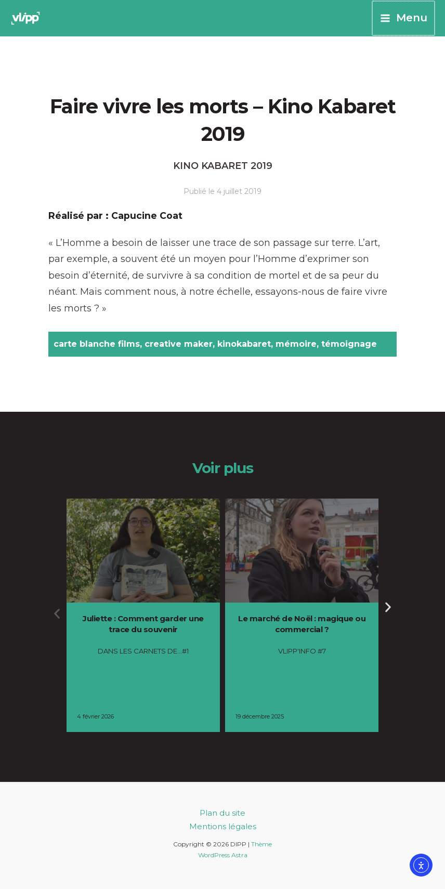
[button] (56, 613)
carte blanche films (97, 344)
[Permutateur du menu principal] (404, 18)
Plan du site (222, 813)
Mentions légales (222, 826)
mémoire (296, 344)
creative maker (179, 344)
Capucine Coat (147, 215)
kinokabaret (244, 344)
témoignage (349, 344)
